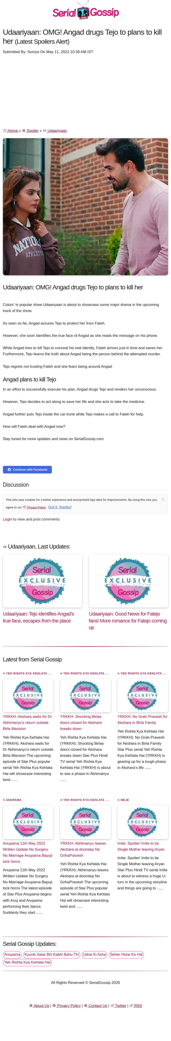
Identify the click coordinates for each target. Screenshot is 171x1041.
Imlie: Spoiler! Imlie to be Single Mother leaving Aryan (141, 846)
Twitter (118, 1006)
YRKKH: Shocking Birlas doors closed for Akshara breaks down (81, 722)
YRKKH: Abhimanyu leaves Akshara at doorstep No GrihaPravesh (83, 849)
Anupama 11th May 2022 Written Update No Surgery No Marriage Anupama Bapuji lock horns (27, 852)
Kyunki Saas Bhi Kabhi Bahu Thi (52, 954)
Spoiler (30, 131)
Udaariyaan (55, 131)
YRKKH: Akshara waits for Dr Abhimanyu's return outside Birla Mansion (27, 722)
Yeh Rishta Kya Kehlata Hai (30, 673)
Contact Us (95, 1006)
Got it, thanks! (60, 507)
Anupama (13, 800)
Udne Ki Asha (94, 954)
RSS (135, 1006)
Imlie (125, 800)
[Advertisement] (85, 91)
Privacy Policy (34, 507)
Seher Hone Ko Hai (126, 954)
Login (7, 519)
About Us (39, 1006)
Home (11, 131)
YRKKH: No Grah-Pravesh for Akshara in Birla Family (142, 719)
